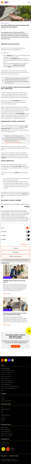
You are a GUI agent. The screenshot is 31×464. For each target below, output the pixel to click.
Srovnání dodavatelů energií (7, 370)
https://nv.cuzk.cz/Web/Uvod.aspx (13, 142)
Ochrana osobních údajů (7, 433)
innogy (2, 417)
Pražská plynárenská (6, 415)
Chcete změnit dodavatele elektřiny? (10, 386)
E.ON (2, 411)
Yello (2, 407)
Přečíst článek (7, 293)
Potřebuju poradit (5, 368)
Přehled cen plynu (5, 378)
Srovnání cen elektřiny (6, 372)
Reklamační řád (4, 427)
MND (2, 421)
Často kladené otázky (6, 400)
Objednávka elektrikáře (6, 380)
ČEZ (2, 413)
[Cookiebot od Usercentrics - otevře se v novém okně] (24, 206)
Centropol (3, 419)
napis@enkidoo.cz (5, 442)
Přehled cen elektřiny (6, 376)
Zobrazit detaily (24, 244)
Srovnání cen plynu (5, 374)
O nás (2, 396)
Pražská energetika (5, 409)
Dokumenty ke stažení (6, 435)
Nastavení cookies (13, 455)
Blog (2, 390)
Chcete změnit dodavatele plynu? (9, 388)
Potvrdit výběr (15, 252)
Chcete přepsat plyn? (6, 384)
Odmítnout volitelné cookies (15, 256)
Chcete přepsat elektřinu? (7, 382)
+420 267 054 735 (5, 444)
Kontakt (3, 398)
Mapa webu (4, 455)
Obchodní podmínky (6, 431)
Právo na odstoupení (6, 429)
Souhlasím (15, 248)
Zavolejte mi (15, 346)
